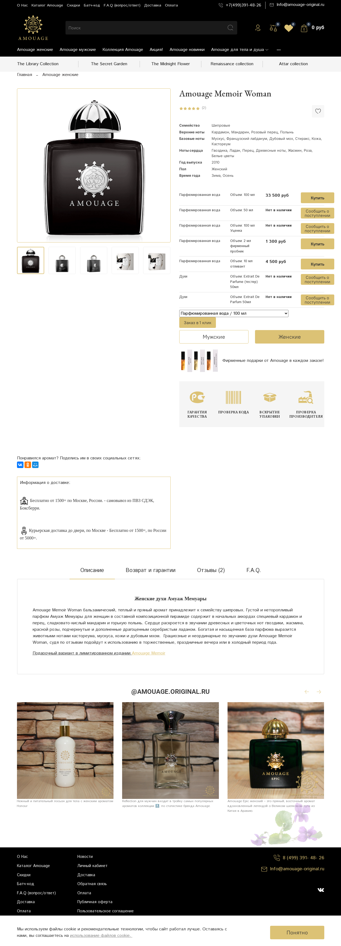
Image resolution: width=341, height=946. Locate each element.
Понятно (297, 932)
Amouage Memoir (148, 653)
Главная (24, 75)
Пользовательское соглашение (105, 911)
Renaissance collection (232, 64)
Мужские (214, 336)
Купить (317, 197)
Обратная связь (92, 884)
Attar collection (293, 64)
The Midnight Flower (170, 64)
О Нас (22, 5)
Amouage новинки (187, 50)
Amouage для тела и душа (240, 50)
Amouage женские (35, 50)
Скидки (73, 5)
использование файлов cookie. (101, 936)
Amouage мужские (78, 50)
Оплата (171, 5)
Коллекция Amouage (122, 50)
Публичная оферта (94, 902)
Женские (289, 336)
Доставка (152, 5)
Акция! (156, 50)
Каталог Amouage (47, 5)
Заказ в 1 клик (197, 322)
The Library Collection (37, 64)
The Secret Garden (109, 64)
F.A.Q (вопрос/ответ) (122, 5)
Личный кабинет (92, 866)
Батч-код (92, 5)
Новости (85, 857)
